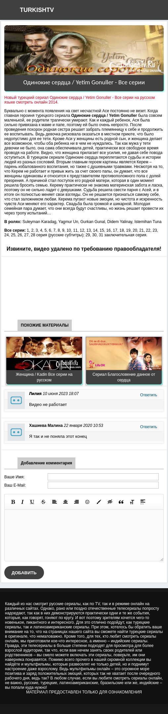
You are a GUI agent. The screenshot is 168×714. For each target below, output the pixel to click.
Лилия (35, 393)
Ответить (148, 395)
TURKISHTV (37, 10)
